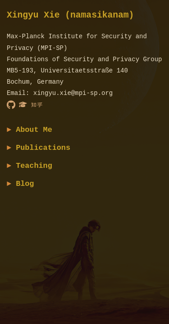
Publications (43, 148)
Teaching (34, 166)
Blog (25, 184)
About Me (34, 130)
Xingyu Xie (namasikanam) (70, 15)
